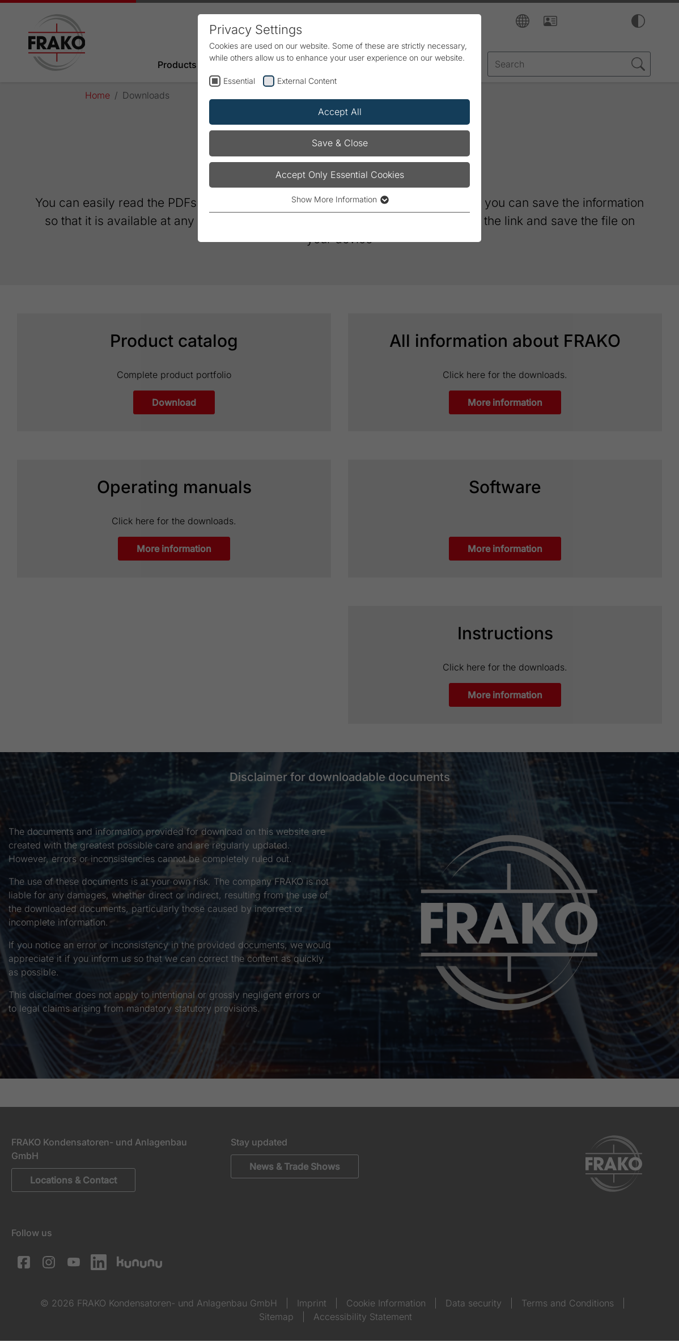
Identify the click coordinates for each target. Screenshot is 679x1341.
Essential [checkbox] (239, 81)
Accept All (340, 111)
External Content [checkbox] (307, 81)
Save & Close (340, 142)
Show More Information (339, 199)
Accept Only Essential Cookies (339, 174)
